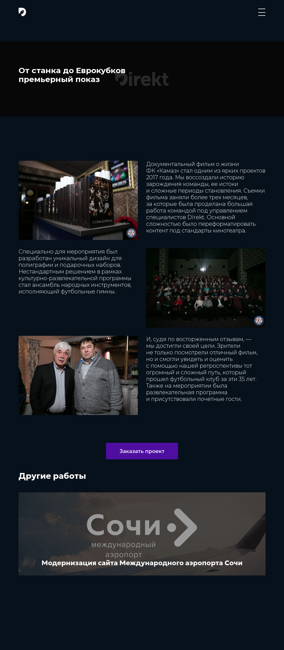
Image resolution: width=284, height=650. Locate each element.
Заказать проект (142, 451)
